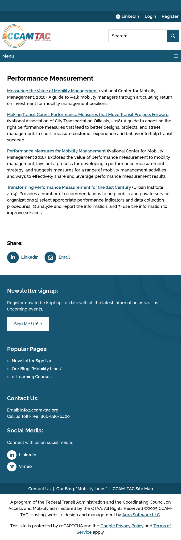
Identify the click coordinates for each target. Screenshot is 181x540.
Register (170, 16)
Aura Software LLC (141, 514)
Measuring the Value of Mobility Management (52, 90)
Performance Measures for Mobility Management (56, 150)
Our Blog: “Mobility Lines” (37, 368)
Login (150, 16)
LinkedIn (130, 16)
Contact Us (39, 488)
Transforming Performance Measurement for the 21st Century (69, 187)
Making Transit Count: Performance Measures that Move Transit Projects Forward (88, 114)
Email (64, 257)
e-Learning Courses (32, 376)
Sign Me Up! (26, 323)
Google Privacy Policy (122, 525)
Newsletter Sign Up (31, 360)
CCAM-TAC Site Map (133, 488)
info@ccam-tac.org (39, 410)
